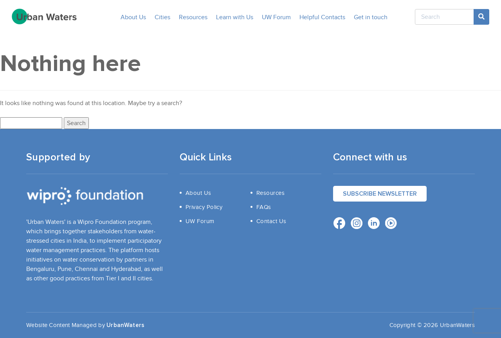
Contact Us (271, 221)
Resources (193, 17)
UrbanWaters (125, 325)
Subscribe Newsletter (380, 194)
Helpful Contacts (322, 17)
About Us (133, 17)
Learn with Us (234, 17)
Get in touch (370, 17)
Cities (162, 17)
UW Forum (276, 17)
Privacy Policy (204, 207)
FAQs (263, 207)
